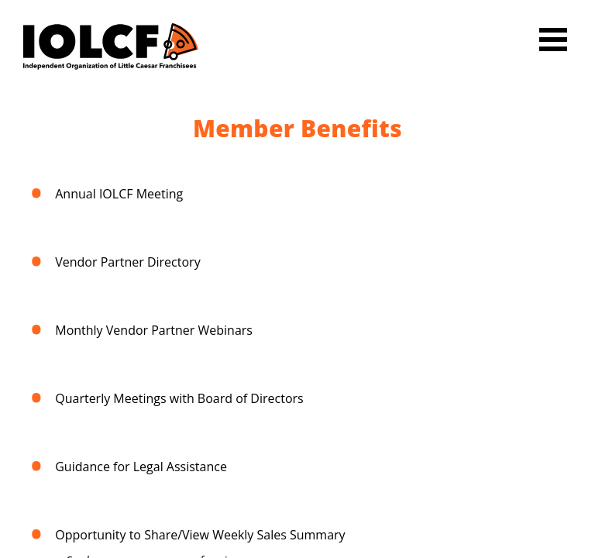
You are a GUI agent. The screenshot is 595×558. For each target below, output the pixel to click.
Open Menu (553, 39)
